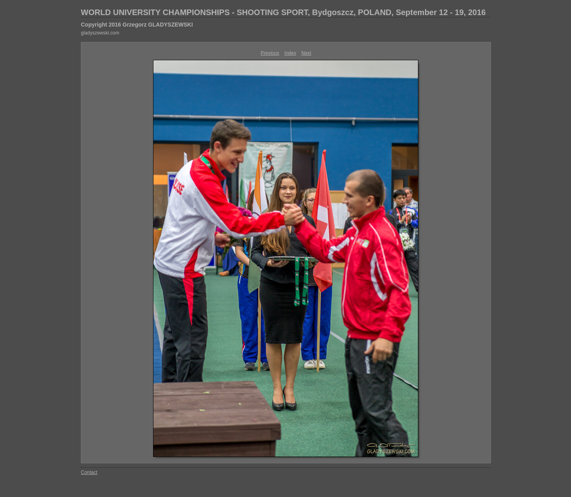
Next (306, 53)
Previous (270, 53)
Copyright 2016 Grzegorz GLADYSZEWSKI (137, 24)
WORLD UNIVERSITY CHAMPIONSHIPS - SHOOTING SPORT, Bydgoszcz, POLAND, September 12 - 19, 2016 (283, 12)
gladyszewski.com (100, 33)
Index (290, 53)
